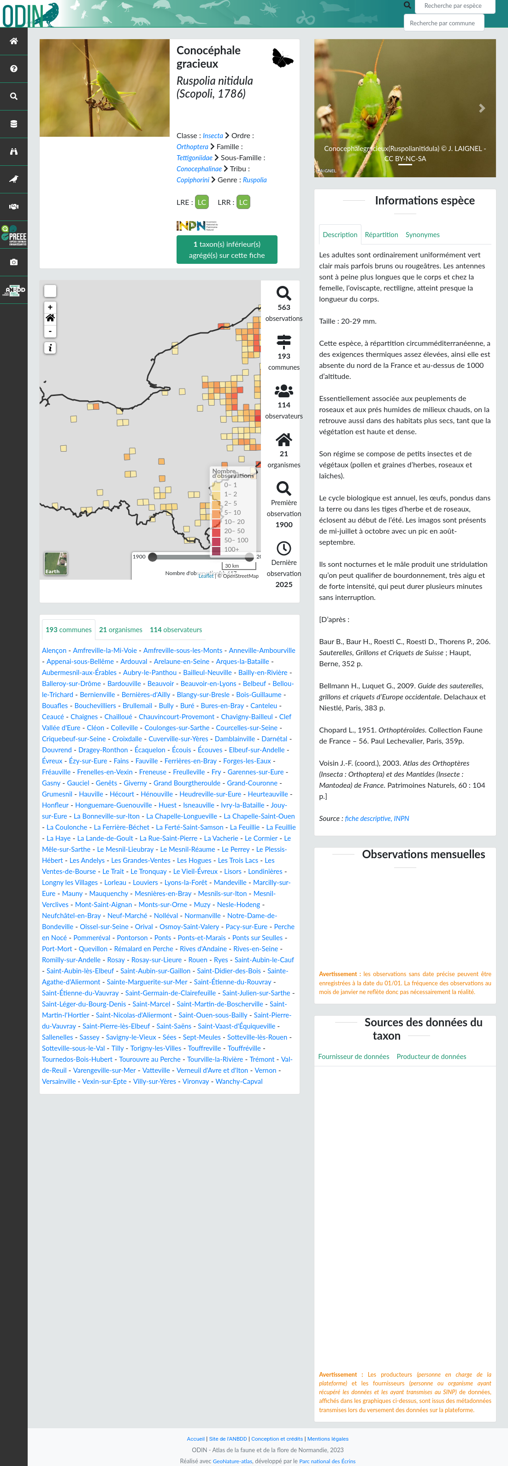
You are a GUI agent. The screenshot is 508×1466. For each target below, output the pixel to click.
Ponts (137, 959)
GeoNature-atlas (230, 1461)
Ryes (233, 981)
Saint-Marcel (221, 1026)
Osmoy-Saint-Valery (137, 948)
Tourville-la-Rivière (145, 1092)
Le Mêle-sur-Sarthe (218, 860)
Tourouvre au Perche (75, 1092)
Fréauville (280, 772)
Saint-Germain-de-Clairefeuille (213, 1015)
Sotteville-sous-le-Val (216, 1070)
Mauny (274, 904)
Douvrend (257, 749)
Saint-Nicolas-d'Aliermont (216, 1037)
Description (341, 234)
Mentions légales (332, 1438)
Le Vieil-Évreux (116, 893)
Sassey (208, 1059)
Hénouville (164, 805)
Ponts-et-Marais (179, 959)
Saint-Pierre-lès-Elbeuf (224, 1048)
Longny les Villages (246, 893)
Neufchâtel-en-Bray (258, 926)
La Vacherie (120, 860)
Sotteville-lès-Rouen (143, 1070)
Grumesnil (58, 805)
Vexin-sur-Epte (109, 1114)
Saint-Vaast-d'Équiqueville (109, 1059)
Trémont (195, 1092)
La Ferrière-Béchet (249, 838)
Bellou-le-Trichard (126, 694)
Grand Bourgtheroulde (174, 794)
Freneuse (127, 783)
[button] (50, 320)
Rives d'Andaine (198, 970)
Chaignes (197, 716)
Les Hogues (118, 882)
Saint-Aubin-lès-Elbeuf (100, 993)
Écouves (182, 760)
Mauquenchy (63, 915)
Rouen (208, 981)
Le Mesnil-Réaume (106, 871)
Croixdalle (63, 749)
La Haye (202, 849)
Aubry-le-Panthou (196, 672)
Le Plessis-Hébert (206, 871)
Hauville (95, 805)
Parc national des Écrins (329, 1461)
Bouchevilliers (193, 705)
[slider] (152, 557)
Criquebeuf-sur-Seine (262, 738)
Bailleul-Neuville (257, 672)
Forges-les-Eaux (232, 772)
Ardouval (180, 661)
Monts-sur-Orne (116, 926)
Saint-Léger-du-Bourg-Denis (148, 1026)
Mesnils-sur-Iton (184, 915)
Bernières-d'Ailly (233, 694)
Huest (226, 816)
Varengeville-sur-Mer (76, 1103)
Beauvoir (229, 683)
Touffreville (121, 1081)
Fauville (125, 772)
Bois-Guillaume (105, 705)
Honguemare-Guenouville (169, 816)
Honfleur (106, 816)
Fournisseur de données (356, 1057)
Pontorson (105, 959)
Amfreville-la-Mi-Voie (109, 650)
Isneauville (260, 816)
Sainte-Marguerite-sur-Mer (182, 1004)
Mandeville (176, 904)
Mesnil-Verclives (244, 915)
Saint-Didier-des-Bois (259, 993)
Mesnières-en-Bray (121, 915)
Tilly (263, 1070)
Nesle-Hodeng (196, 926)
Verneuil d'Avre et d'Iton (191, 1103)
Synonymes (429, 234)
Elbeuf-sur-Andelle (232, 760)
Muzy (158, 926)
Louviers (86, 904)
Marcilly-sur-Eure (228, 904)
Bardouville (190, 683)
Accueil (190, 1438)
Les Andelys (261, 871)
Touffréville (164, 1081)
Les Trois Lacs (165, 882)
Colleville (56, 738)
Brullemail (239, 705)
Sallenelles (174, 1059)
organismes (126, 629)
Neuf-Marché (63, 937)
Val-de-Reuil (234, 1092)
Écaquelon (119, 760)
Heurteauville (63, 816)
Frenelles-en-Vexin (76, 783)
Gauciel (59, 794)
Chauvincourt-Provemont (83, 727)
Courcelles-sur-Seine (187, 738)
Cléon (264, 727)
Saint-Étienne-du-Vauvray (116, 1015)
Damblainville (178, 749)
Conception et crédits (278, 1438)
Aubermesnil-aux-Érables (120, 672)
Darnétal (221, 749)
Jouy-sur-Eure (118, 827)
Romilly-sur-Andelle (74, 981)
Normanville (144, 937)
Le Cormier (163, 860)
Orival (88, 948)
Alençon (55, 650)
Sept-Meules (84, 1070)
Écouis (152, 760)
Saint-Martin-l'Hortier (134, 1037)
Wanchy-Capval (251, 1114)
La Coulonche (191, 838)
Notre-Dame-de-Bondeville (214, 937)
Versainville (60, 1114)
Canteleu (131, 716)
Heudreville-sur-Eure (222, 805)
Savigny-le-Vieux (252, 1059)
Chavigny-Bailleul (158, 727)
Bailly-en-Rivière (68, 683)
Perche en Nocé (252, 948)
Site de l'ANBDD (225, 1438)
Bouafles (150, 705)
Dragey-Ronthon (68, 760)
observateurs (185, 629)
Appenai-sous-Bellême (123, 661)
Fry (195, 783)
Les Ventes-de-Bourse (229, 882)
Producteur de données (440, 1057)
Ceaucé (164, 716)
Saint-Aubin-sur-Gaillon (181, 993)
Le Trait (283, 882)
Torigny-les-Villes (69, 1081)
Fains (98, 772)
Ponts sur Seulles (239, 959)
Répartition (386, 234)
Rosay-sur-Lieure (164, 981)
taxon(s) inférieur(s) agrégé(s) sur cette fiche (227, 249)
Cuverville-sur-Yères (117, 749)
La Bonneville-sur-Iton (182, 827)
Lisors (156, 893)
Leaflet (206, 576)
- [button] (50, 331)
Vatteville (131, 1103)
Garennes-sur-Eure (237, 783)
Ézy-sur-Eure (62, 772)
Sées (49, 1070)
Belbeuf (79, 694)
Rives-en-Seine (254, 970)
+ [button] (50, 307)
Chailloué (233, 716)
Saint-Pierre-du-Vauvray (142, 1048)
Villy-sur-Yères (162, 1114)
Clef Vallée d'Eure (221, 727)
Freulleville (166, 783)
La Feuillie (128, 849)
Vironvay (206, 1114)
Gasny (284, 783)
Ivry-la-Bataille (65, 827)
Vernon (247, 1103)
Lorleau (54, 904)
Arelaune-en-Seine (232, 661)
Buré (49, 716)
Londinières (190, 893)
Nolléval (105, 937)
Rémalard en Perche (134, 970)
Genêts (88, 794)
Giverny (119, 794)
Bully (269, 705)
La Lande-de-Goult (252, 849)
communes (70, 629)
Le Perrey (157, 871)
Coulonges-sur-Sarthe (113, 738)
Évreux (281, 760)
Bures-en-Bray (87, 716)
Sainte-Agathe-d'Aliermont (89, 1004)
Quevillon (80, 970)
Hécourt (127, 805)
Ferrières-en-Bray (172, 772)
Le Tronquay (66, 893)
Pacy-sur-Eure (198, 948)
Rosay (121, 981)
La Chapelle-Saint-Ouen (123, 838)
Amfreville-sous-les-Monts (193, 650)
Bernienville (181, 694)
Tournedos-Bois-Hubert (226, 1081)
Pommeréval (62, 959)
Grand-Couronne (244, 794)
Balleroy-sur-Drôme (133, 683)
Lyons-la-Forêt (129, 904)
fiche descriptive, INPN (379, 818)
